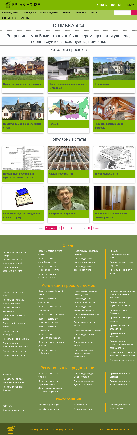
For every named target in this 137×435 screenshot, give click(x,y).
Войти (130, 5)
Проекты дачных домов (14, 351)
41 (89, 228)
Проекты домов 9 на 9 (14, 355)
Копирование (80, 404)
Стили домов (29, 12)
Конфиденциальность (13, 410)
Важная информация (48, 404)
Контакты (7, 406)
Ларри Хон (80, 12)
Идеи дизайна (9, 18)
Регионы (66, 12)
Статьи (93, 12)
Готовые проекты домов (122, 360)
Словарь (25, 18)
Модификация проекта (49, 409)
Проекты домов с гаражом (16, 339)
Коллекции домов (49, 12)
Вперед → (97, 228)
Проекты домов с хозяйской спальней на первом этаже (121, 344)
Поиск (134, 13)
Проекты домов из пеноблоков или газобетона (83, 353)
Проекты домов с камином (51, 314)
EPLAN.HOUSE (22, 4)
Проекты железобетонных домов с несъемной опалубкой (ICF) (123, 294)
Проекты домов (10, 12)
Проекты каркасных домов (87, 330)
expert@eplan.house (63, 429)
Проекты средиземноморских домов (120, 254)
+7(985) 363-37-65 (39, 429)
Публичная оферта (83, 409)
